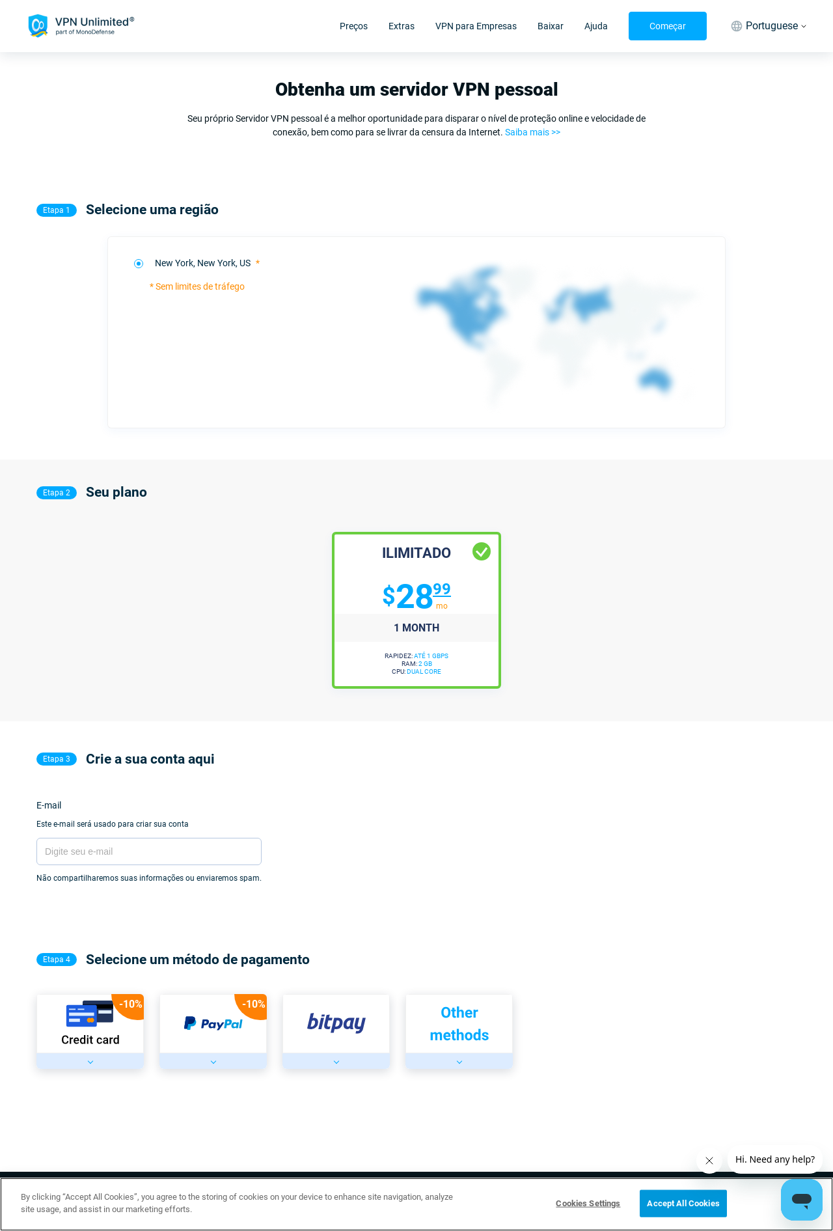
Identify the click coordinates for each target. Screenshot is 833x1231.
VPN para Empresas (476, 26)
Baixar (551, 26)
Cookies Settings (588, 1203)
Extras (402, 26)
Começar (667, 26)
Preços (354, 26)
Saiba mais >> (532, 132)
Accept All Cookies (683, 1203)
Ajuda (596, 26)
